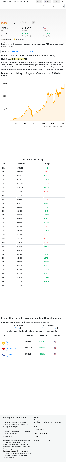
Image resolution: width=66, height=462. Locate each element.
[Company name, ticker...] (53, 6)
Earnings (24, 51)
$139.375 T (26, 1)
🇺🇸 (47, 1)
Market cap (5, 51)
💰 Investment (18, 39)
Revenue (15, 51)
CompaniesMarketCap (49, 328)
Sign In (39, 1)
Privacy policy (39, 430)
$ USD (56, 1)
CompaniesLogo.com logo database (15, 451)
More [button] (31, 51)
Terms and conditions (42, 433)
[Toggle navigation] (4, 6)
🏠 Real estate (7, 39)
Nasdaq (17, 328)
